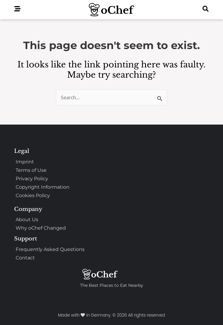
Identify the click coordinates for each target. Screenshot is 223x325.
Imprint (25, 162)
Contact (25, 258)
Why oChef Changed (41, 228)
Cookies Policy (33, 195)
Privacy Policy (32, 178)
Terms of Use (31, 170)
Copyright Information (43, 187)
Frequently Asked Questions (50, 249)
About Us (27, 219)
